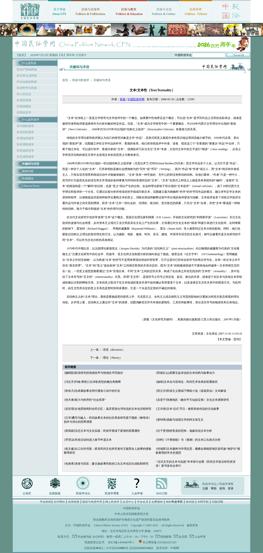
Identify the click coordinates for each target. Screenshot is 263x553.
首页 (65, 80)
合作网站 (59, 501)
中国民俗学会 (81, 525)
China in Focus (30, 185)
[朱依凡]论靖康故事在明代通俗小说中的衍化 (92, 390)
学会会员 (142, 501)
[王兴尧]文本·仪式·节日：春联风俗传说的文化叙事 (187, 408)
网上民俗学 (112, 501)
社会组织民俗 (28, 81)
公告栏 (27, 493)
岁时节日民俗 (28, 88)
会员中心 (128, 501)
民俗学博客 (112, 493)
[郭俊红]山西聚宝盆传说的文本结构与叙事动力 (185, 372)
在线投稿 (54, 493)
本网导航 (203, 501)
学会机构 (45, 501)
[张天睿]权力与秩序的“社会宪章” (85, 399)
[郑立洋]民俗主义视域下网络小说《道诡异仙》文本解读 (191, 390)
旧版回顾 (217, 501)
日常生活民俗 (28, 75)
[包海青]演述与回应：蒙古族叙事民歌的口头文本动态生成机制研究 (106, 463)
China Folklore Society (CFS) (111, 525)
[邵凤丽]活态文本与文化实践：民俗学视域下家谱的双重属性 (102, 430)
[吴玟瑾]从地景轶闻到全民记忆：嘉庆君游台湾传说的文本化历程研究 (107, 408)
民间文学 (25, 112)
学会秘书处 (84, 536)
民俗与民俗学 (80, 80)
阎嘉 (123, 99)
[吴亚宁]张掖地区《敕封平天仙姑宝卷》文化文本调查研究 (192, 399)
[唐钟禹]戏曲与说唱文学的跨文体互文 (180, 419)
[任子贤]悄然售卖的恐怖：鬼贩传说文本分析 (184, 430)
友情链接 (73, 501)
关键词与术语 (101, 80)
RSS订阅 (161, 493)
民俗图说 (28, 178)
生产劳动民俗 (28, 69)
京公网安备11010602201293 (160, 542)
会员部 (182, 536)
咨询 (222, 488)
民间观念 (25, 106)
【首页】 (21, 55)
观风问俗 (28, 171)
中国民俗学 (26, 126)
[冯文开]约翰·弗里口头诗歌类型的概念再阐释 (92, 381)
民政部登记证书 (94, 542)
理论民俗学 (26, 138)
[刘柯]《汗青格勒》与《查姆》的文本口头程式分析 (188, 439)
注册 (205, 488)
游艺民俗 (25, 100)
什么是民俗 (29, 63)
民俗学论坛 (83, 493)
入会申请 (137, 493)
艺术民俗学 (26, 156)
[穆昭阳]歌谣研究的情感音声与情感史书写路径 (93, 372)
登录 (230, 488)
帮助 (213, 488)
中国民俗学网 (135, 99)
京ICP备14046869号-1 (121, 542)
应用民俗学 (26, 144)
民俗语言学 (26, 150)
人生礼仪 (25, 94)
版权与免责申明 (92, 501)
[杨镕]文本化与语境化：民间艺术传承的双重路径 (187, 381)
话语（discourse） (114, 349)
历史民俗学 (26, 132)
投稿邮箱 (166, 536)
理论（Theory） (113, 357)
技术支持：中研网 (167, 548)
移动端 (190, 501)
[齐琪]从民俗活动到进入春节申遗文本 (88, 439)
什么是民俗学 (30, 119)
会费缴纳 (157, 501)
